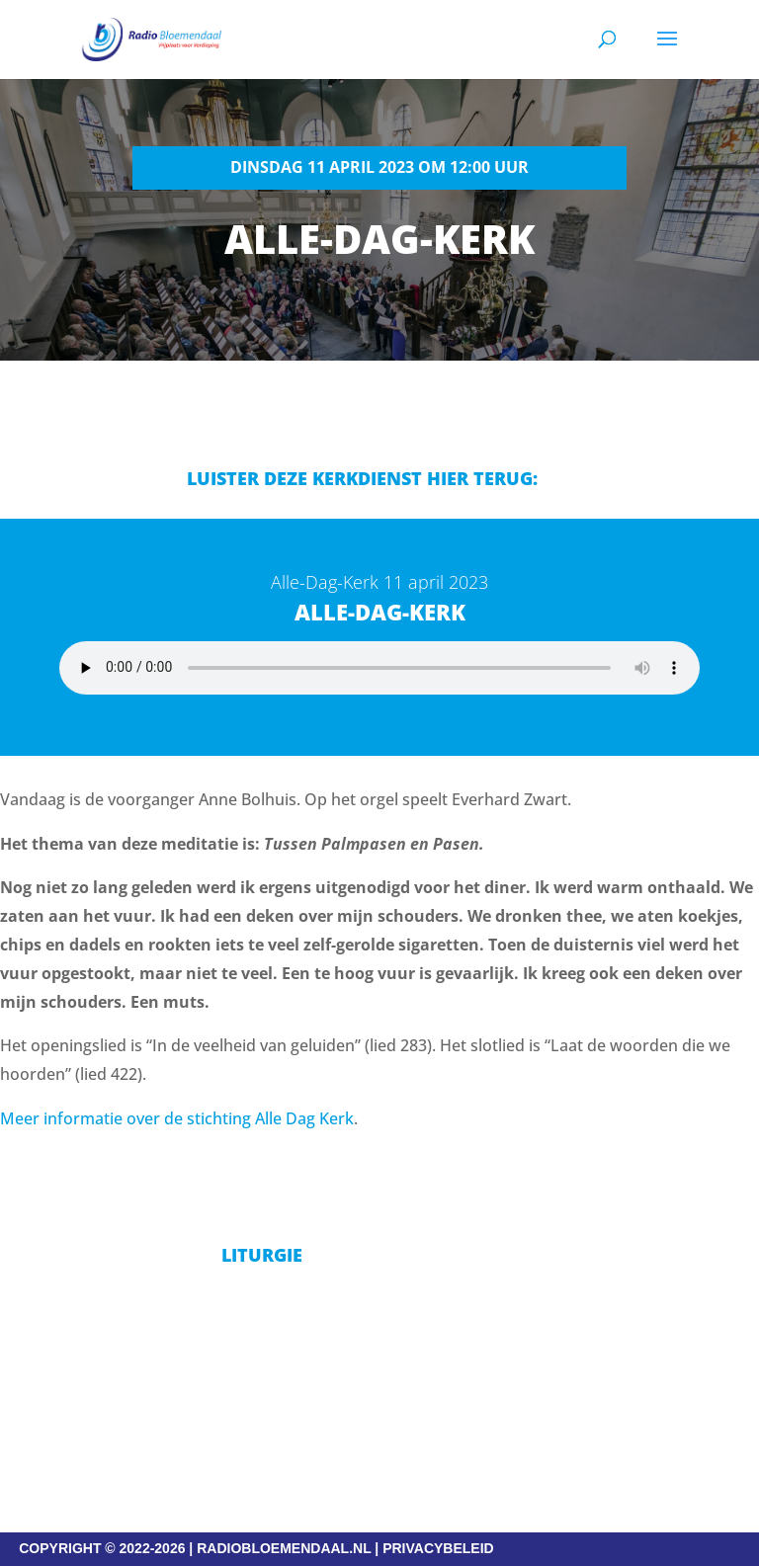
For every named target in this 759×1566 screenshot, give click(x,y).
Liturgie (261, 1255)
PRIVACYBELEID (438, 1548)
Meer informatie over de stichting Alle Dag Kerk (177, 1118)
